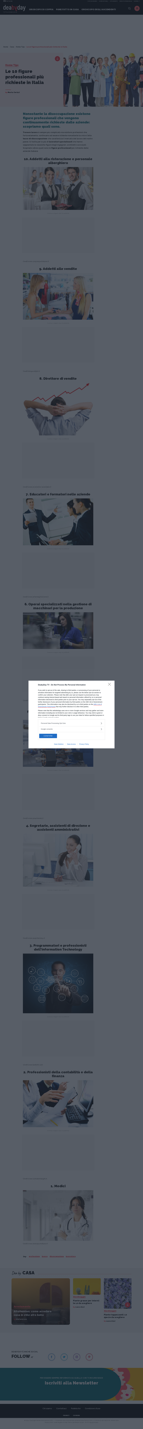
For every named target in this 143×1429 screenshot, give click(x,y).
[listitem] (71, 723)
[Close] (110, 685)
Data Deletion (59, 744)
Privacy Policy (84, 744)
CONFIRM (49, 736)
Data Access (71, 744)
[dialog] (71, 714)
